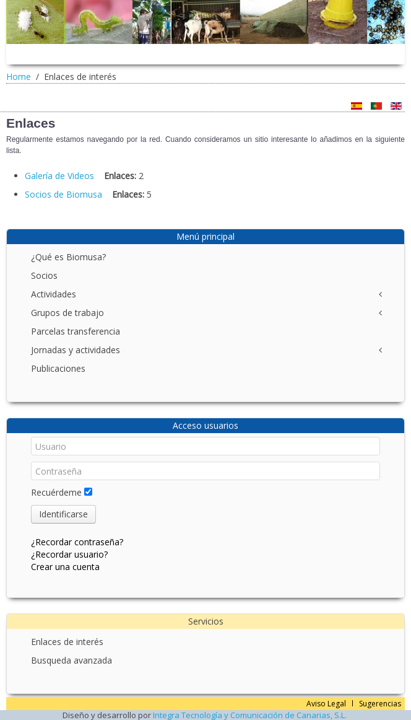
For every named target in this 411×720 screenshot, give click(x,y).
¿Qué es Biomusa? (68, 257)
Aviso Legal (326, 703)
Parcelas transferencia (75, 331)
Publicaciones (58, 368)
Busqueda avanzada (71, 660)
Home (18, 76)
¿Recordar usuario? (69, 554)
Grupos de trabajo (67, 312)
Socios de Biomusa (63, 194)
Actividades (53, 294)
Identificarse (63, 514)
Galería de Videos (59, 176)
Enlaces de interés (67, 642)
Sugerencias (380, 703)
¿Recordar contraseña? (77, 542)
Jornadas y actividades (75, 350)
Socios (44, 275)
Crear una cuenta (65, 567)
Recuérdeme (56, 492)
